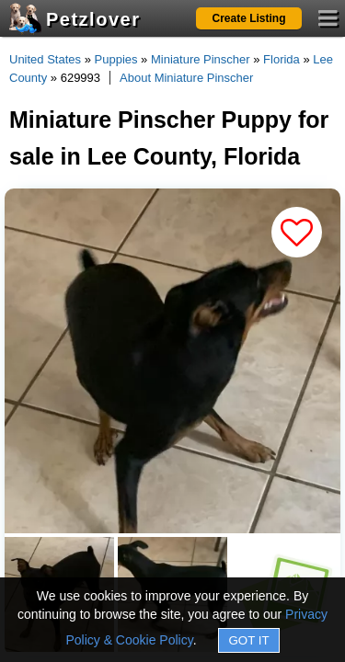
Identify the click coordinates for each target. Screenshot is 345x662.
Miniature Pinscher (200, 59)
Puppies (116, 59)
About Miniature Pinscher (186, 78)
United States (45, 59)
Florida (281, 59)
